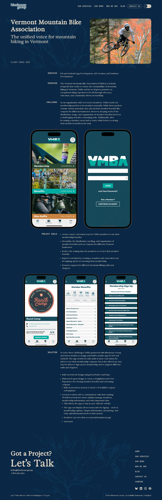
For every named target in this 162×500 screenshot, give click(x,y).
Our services (84, 6)
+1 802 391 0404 (17, 473)
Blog (123, 6)
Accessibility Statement (133, 495)
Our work (98, 6)
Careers (139, 481)
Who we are (112, 6)
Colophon (147, 495)
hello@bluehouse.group (22, 470)
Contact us (134, 6)
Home (137, 451)
